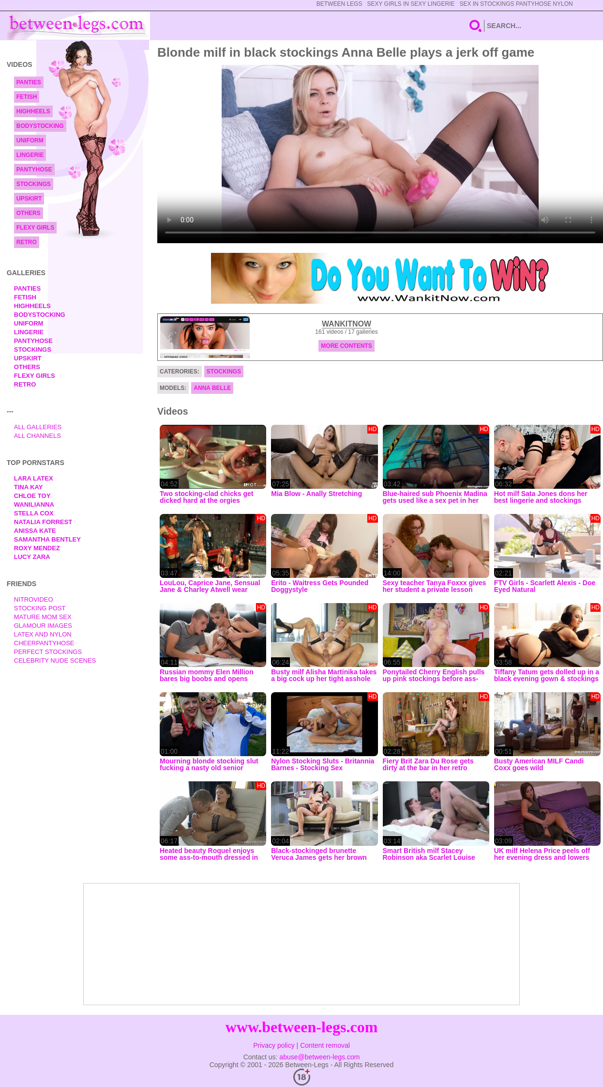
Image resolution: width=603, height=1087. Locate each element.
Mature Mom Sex (43, 617)
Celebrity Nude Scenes (55, 660)
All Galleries (38, 427)
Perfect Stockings (48, 651)
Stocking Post (40, 608)
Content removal (325, 1045)
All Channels (37, 435)
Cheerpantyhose (44, 643)
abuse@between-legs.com (319, 1057)
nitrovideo (33, 599)
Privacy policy (274, 1045)
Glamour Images (43, 625)
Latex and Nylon (43, 634)
